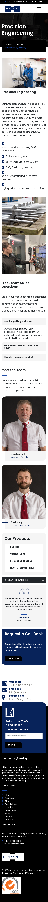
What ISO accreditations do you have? (21, 347)
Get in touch (13, 659)
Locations (9, 807)
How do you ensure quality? (18, 357)
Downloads (10, 811)
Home (8, 44)
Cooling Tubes (17, 554)
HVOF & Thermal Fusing (22, 568)
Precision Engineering (21, 561)
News (7, 814)
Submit (13, 745)
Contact (9, 820)
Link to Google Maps (20, 699)
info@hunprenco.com (21, 692)
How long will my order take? (19, 321)
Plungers (14, 547)
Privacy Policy (26, 870)
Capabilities (11, 804)
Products (17, 44)
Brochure (35, 2)
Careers (28, 2)
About (8, 801)
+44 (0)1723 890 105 (20, 685)
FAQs (41, 2)
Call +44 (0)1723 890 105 (15, 2)
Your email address (16, 730)
